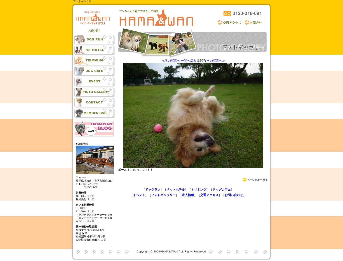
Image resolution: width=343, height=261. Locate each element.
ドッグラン (152, 189)
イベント (139, 195)
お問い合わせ (234, 195)
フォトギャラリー (163, 195)
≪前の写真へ (171, 60)
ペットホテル (175, 189)
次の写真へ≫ (216, 60)
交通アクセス (209, 195)
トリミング (198, 189)
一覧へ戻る (188, 60)
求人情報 (188, 195)
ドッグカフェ (221, 189)
